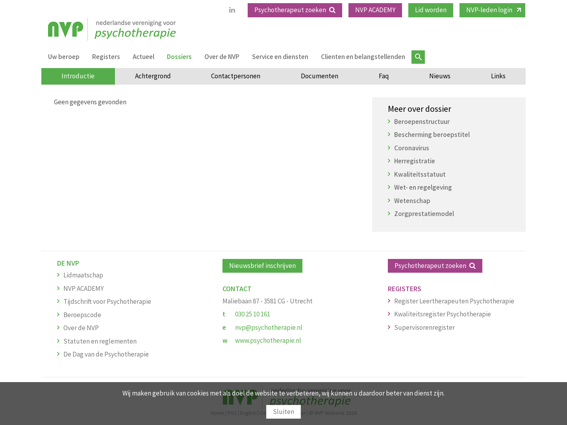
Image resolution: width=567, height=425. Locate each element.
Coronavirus (411, 148)
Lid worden (431, 10)
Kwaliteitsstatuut (420, 174)
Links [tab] (498, 76)
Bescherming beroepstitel (432, 134)
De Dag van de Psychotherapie (106, 354)
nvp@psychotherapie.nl (268, 327)
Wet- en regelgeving (423, 187)
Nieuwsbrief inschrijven (262, 265)
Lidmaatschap (83, 275)
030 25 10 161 (252, 314)
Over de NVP (221, 56)
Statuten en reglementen (100, 341)
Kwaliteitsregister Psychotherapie (442, 314)
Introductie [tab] (77, 76)
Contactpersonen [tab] (235, 76)
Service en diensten (280, 56)
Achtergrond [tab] (153, 76)
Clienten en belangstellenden (363, 56)
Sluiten (283, 411)
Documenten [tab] (319, 76)
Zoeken (418, 57)
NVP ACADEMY (375, 10)
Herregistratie (414, 161)
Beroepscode (82, 314)
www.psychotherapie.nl (268, 340)
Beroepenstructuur (422, 121)
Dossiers (179, 56)
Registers (106, 56)
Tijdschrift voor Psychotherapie (107, 301)
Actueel (143, 56)
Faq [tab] (384, 76)
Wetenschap (412, 200)
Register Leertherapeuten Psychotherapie (454, 301)
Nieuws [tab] (439, 76)
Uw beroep (64, 56)
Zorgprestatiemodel (424, 213)
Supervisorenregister (424, 327)
